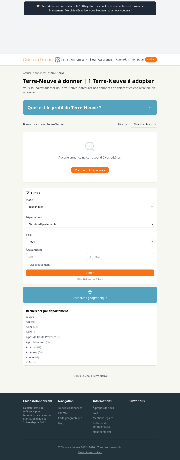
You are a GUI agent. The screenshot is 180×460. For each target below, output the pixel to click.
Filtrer (90, 272)
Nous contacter (102, 431)
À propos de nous (103, 408)
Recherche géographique (90, 295)
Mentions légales (103, 418)
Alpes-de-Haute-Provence (43, 337)
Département (34, 217)
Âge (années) (34, 250)
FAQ (95, 413)
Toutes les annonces (70, 408)
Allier (31, 332)
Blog (92, 60)
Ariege (32, 357)
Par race (63, 413)
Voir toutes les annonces (90, 170)
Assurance (105, 60)
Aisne (32, 327)
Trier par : (123, 124)
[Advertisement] (90, 26)
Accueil (27, 73)
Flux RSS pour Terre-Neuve (90, 376)
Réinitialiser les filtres (90, 279)
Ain (30, 321)
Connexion (122, 59)
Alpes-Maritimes (38, 342)
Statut (29, 200)
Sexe (29, 234)
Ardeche (33, 347)
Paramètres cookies (90, 452)
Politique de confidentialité (101, 424)
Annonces (79, 60)
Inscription (137, 59)
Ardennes (34, 352)
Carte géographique (70, 418)
